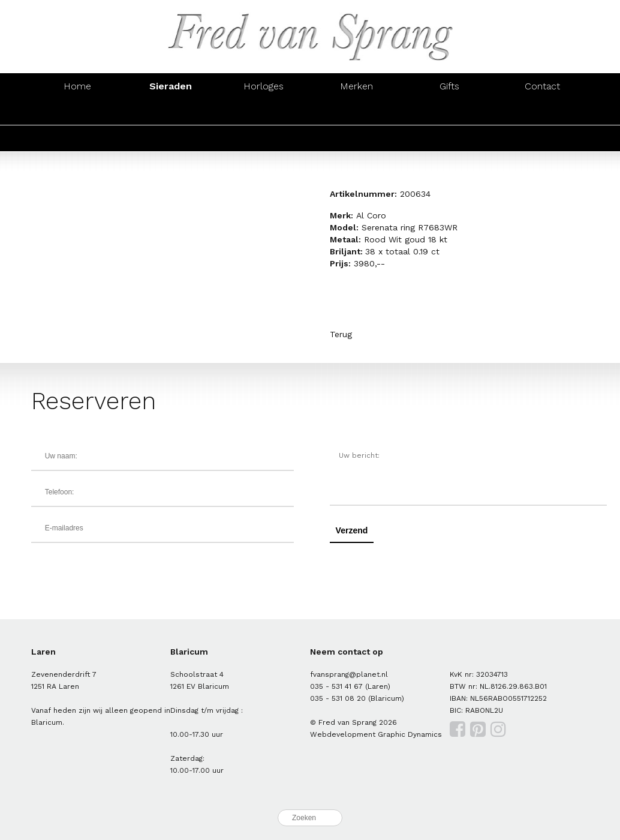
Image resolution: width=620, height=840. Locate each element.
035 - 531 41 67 (336, 686)
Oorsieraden (170, 112)
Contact (542, 86)
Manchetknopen (542, 112)
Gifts (449, 86)
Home (77, 86)
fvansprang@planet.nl (349, 674)
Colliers (356, 112)
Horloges (263, 86)
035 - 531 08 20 (338, 698)
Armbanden (263, 112)
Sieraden (170, 86)
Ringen (77, 112)
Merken (356, 86)
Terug (341, 334)
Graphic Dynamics (410, 734)
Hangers (449, 112)
